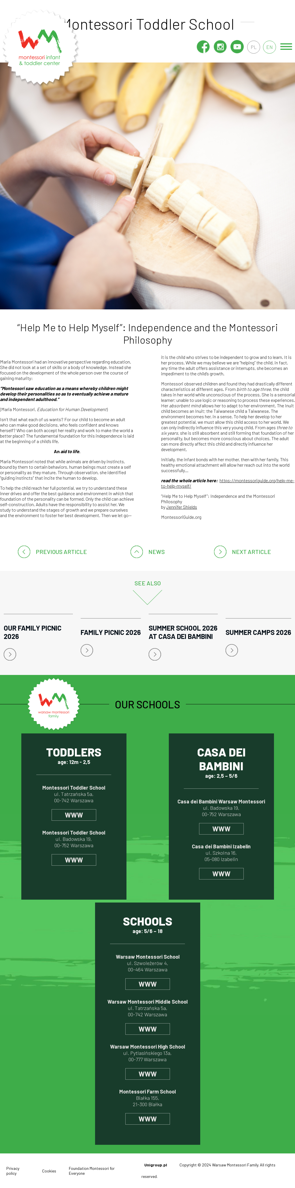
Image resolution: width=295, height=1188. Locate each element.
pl (252, 47)
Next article (251, 551)
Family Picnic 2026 (111, 632)
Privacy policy (12, 1171)
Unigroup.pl (155, 1164)
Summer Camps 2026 (258, 632)
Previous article (61, 551)
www (74, 815)
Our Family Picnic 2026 (32, 632)
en (269, 47)
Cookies (49, 1170)
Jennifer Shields (181, 507)
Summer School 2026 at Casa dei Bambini (183, 632)
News (156, 551)
